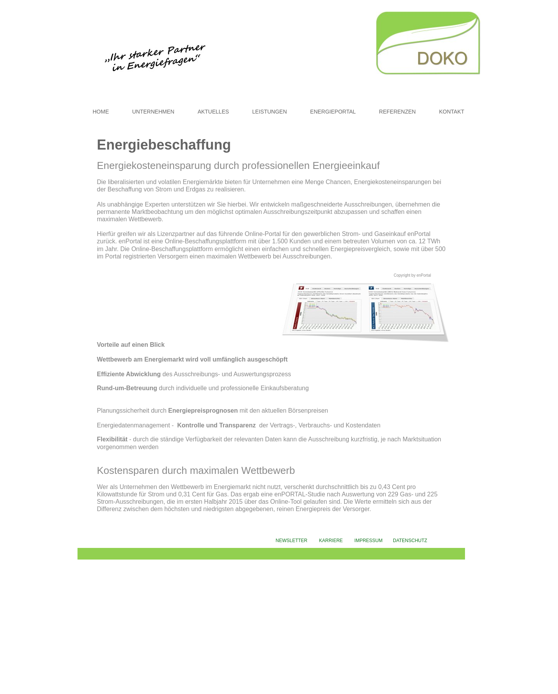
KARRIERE (330, 540)
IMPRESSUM (374, 540)
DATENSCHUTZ (411, 540)
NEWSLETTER (291, 540)
